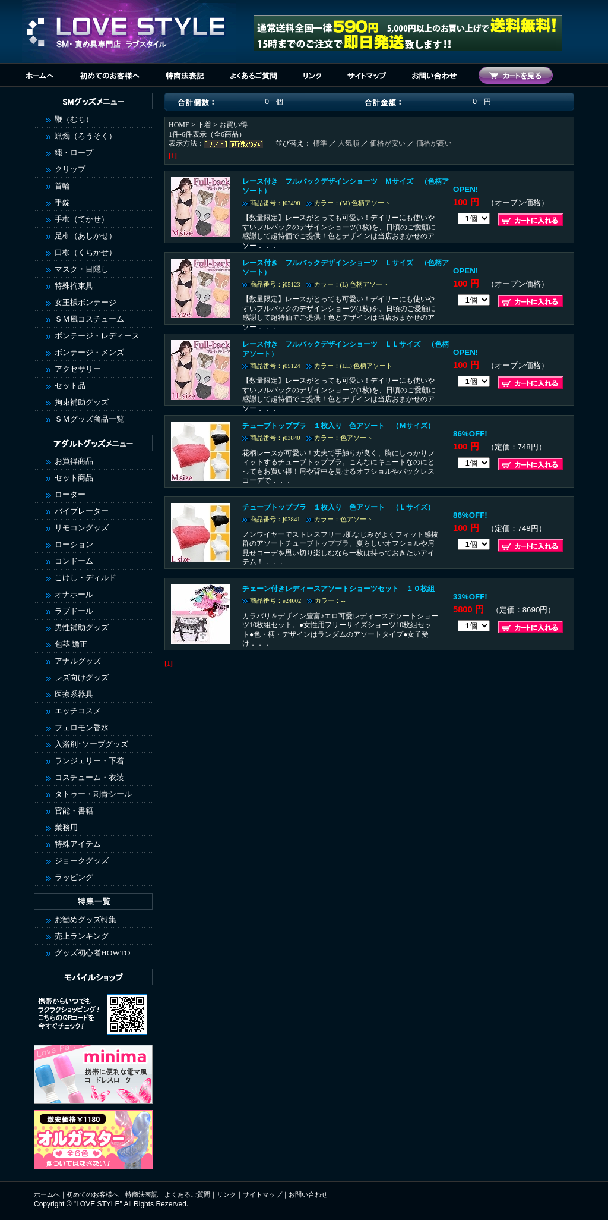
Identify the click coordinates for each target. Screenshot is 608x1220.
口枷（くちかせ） (85, 252)
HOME (179, 125)
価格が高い (434, 143)
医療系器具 (74, 694)
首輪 (62, 185)
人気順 (348, 143)
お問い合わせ (308, 1194)
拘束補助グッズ (82, 402)
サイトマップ (262, 1194)
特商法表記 (141, 1194)
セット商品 (74, 477)
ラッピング (74, 877)
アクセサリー (78, 368)
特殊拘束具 (74, 285)
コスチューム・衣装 (89, 777)
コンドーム (74, 560)
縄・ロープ (74, 152)
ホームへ (47, 1194)
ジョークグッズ (82, 860)
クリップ (70, 169)
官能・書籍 (74, 810)
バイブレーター (82, 511)
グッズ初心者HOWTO (92, 952)
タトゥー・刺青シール (93, 794)
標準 (320, 143)
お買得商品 (74, 461)
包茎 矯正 (71, 644)
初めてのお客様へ (92, 1194)
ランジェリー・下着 (89, 760)
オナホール (74, 594)
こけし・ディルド (85, 577)
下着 (204, 125)
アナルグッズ (78, 660)
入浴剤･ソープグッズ (91, 744)
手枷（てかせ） (82, 219)
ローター (70, 494)
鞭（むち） (74, 119)
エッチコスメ (78, 710)
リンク (226, 1194)
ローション (74, 544)
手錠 (62, 202)
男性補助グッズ (82, 627)
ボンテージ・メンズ (89, 352)
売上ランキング (82, 936)
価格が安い (388, 143)
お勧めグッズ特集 (85, 919)
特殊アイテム (78, 843)
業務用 (66, 827)
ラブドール (74, 610)
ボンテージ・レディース (97, 335)
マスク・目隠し (82, 269)
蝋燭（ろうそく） (85, 135)
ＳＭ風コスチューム (89, 319)
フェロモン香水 (82, 727)
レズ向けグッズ (82, 677)
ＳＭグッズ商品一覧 (89, 418)
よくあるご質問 (187, 1194)
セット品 (70, 385)
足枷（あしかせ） (85, 235)
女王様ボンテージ (85, 302)
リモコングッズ (82, 527)
